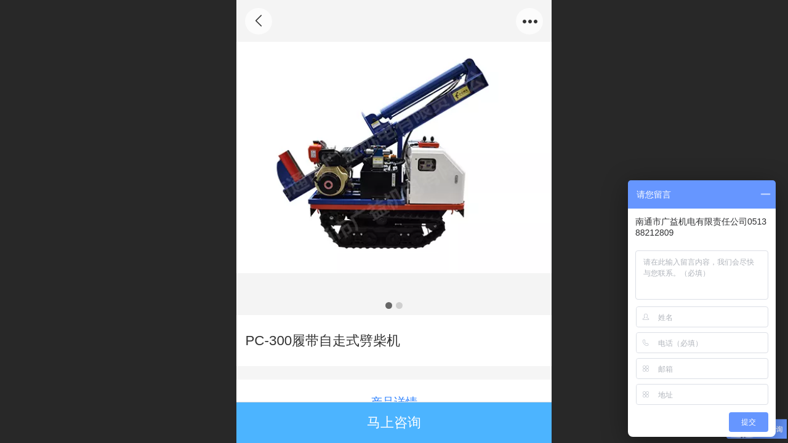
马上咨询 (394, 422)
